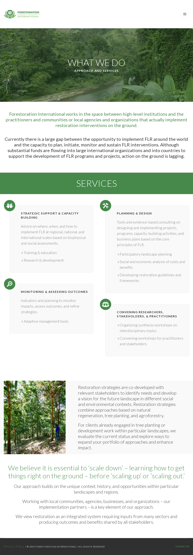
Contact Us (182, 546)
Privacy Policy (14, 546)
